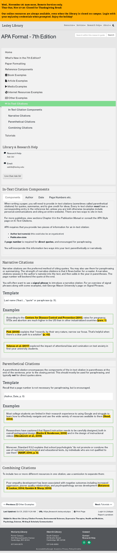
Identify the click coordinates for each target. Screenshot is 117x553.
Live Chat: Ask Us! (12, 176)
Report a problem (105, 515)
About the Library (19, 518)
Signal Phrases (95, 285)
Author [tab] (29, 197)
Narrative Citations (19, 115)
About (107, 25)
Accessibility (41, 549)
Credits (78, 549)
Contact (85, 536)
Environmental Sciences (54, 518)
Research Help (94, 25)
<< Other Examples (18, 504)
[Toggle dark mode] (113, 25)
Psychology (8, 522)
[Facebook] (89, 542)
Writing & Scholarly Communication (37, 522)
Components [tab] (12, 197)
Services (81, 25)
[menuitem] (69, 25)
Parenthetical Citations (21, 121)
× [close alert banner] (2, 2)
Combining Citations (20, 127)
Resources (69, 25)
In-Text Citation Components (25, 109)
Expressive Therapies (75, 518)
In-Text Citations (23, 220)
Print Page (79, 511)
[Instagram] (84, 542)
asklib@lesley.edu (15, 167)
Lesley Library (12, 26)
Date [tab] (41, 197)
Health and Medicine (94, 518)
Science (17, 522)
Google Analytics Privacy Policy (60, 549)
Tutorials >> (103, 504)
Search (111, 35)
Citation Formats (35, 518)
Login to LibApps (105, 511)
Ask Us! (10, 157)
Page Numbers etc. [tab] (60, 197)
